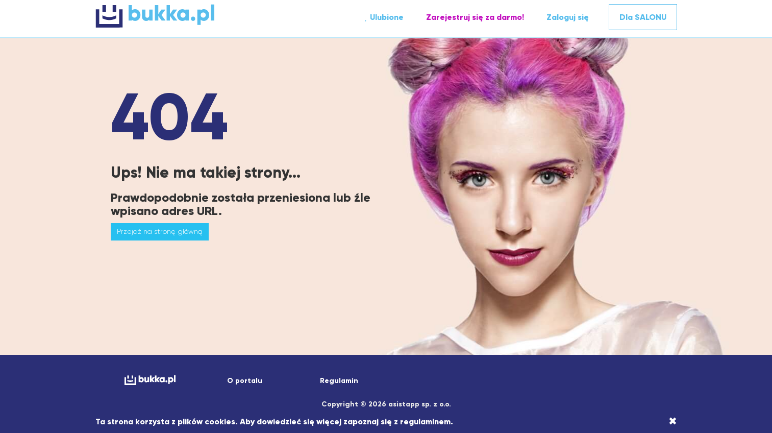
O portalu (244, 380)
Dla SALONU (642, 17)
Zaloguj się (567, 17)
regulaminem (425, 421)
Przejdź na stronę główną (160, 231)
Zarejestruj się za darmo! (475, 17)
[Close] (672, 421)
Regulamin (339, 380)
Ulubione (384, 17)
